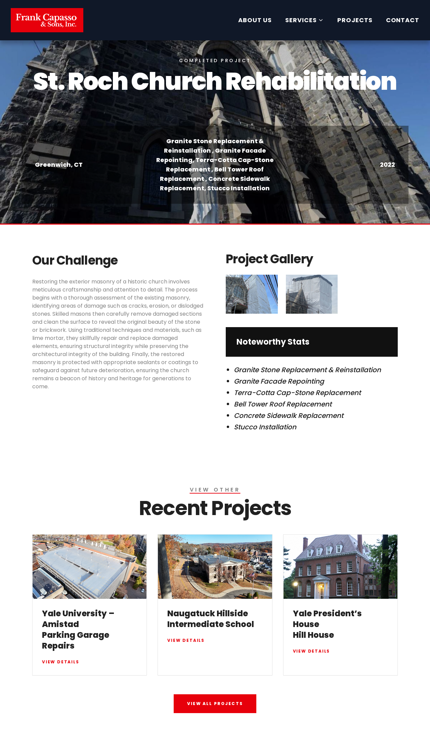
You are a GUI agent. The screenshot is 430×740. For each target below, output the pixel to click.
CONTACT (402, 20)
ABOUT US (255, 20)
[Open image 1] (252, 294)
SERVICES (304, 20)
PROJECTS (354, 20)
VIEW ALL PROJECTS (215, 703)
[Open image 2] (312, 294)
